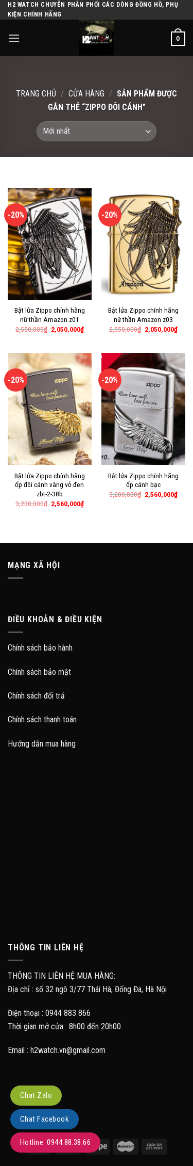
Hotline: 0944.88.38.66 (55, 1142)
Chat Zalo (36, 1095)
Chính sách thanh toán (42, 719)
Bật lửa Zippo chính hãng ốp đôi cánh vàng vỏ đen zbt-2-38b (49, 485)
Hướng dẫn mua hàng (42, 744)
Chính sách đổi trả (36, 696)
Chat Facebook (44, 1119)
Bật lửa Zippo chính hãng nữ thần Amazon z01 (49, 314)
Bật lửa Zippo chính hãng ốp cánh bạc (143, 480)
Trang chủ (36, 94)
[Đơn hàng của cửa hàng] (96, 131)
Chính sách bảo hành (40, 648)
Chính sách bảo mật (39, 672)
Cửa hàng (86, 94)
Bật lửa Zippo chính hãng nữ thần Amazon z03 (143, 314)
